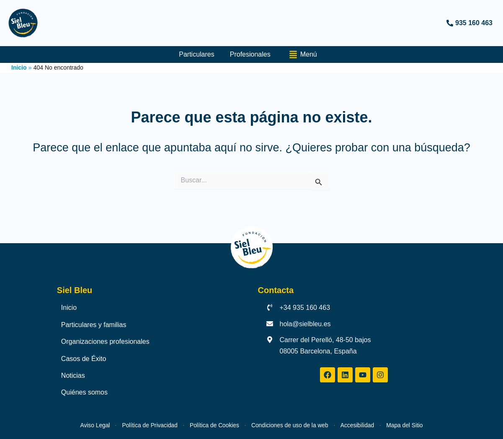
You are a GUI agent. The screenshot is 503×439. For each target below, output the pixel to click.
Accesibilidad (378, 425)
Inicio (69, 307)
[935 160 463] (375, 23)
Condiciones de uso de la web (297, 425)
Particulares (198, 54)
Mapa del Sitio (436, 425)
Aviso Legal (62, 425)
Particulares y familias (93, 324)
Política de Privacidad (129, 425)
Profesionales (252, 54)
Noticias (73, 375)
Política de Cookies (207, 425)
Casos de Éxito (83, 358)
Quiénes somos (84, 392)
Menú (306, 54)
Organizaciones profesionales (105, 341)
